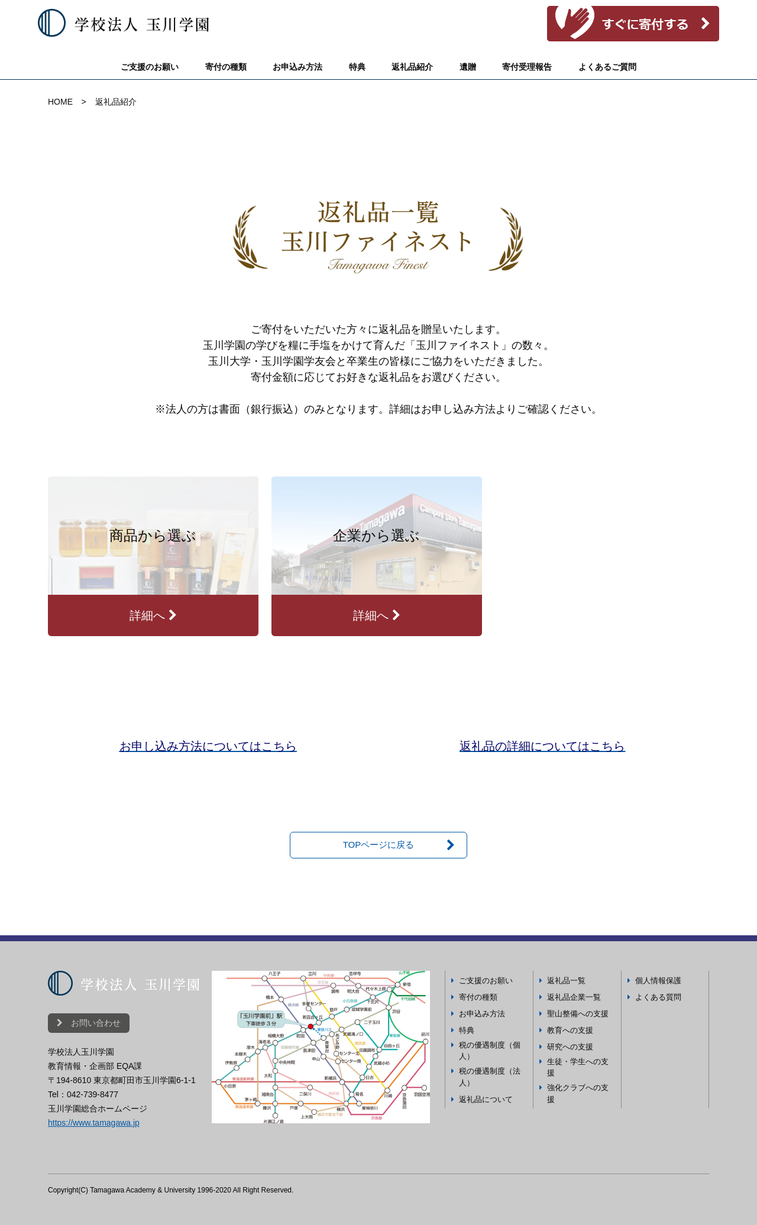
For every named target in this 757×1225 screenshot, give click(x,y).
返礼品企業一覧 (574, 997)
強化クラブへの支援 (578, 1093)
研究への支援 (570, 1046)
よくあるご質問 (607, 67)
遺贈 (468, 67)
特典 (357, 67)
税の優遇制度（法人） (489, 1077)
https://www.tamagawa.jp (94, 1122)
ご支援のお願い (150, 67)
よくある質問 (658, 997)
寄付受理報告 (527, 67)
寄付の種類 (226, 67)
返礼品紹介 (412, 67)
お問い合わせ (89, 1023)
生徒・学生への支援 (578, 1067)
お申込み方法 (297, 67)
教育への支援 (570, 1030)
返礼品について (486, 1099)
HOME (60, 101)
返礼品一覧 (566, 980)
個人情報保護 (658, 980)
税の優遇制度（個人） (489, 1051)
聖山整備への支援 (578, 1013)
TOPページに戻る (379, 845)
